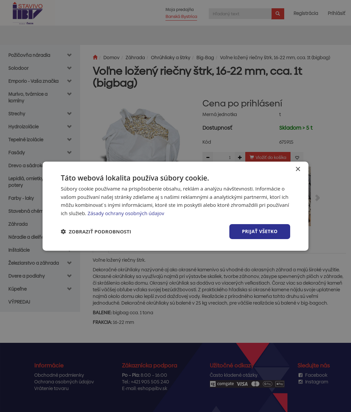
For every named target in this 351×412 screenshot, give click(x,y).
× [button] (297, 169)
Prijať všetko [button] (260, 231)
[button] (96, 231)
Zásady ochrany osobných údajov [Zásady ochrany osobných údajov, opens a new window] (126, 213)
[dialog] (175, 205)
